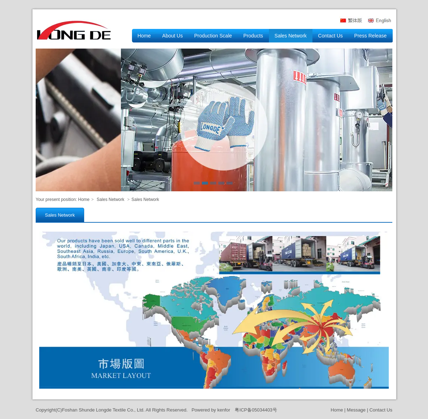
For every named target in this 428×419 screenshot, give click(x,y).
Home (84, 199)
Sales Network (110, 199)
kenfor (223, 410)
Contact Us (381, 410)
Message (356, 410)
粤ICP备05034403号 (256, 410)
